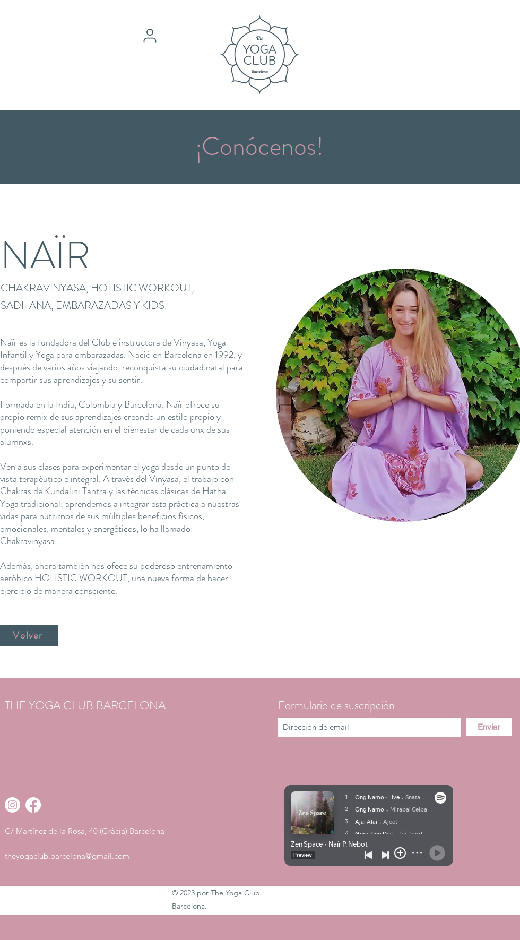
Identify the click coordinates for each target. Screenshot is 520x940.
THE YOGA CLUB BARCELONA (85, 705)
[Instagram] (12, 805)
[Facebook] (33, 805)
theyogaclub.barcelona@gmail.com (67, 856)
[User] (149, 35)
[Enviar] (489, 727)
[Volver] (29, 635)
